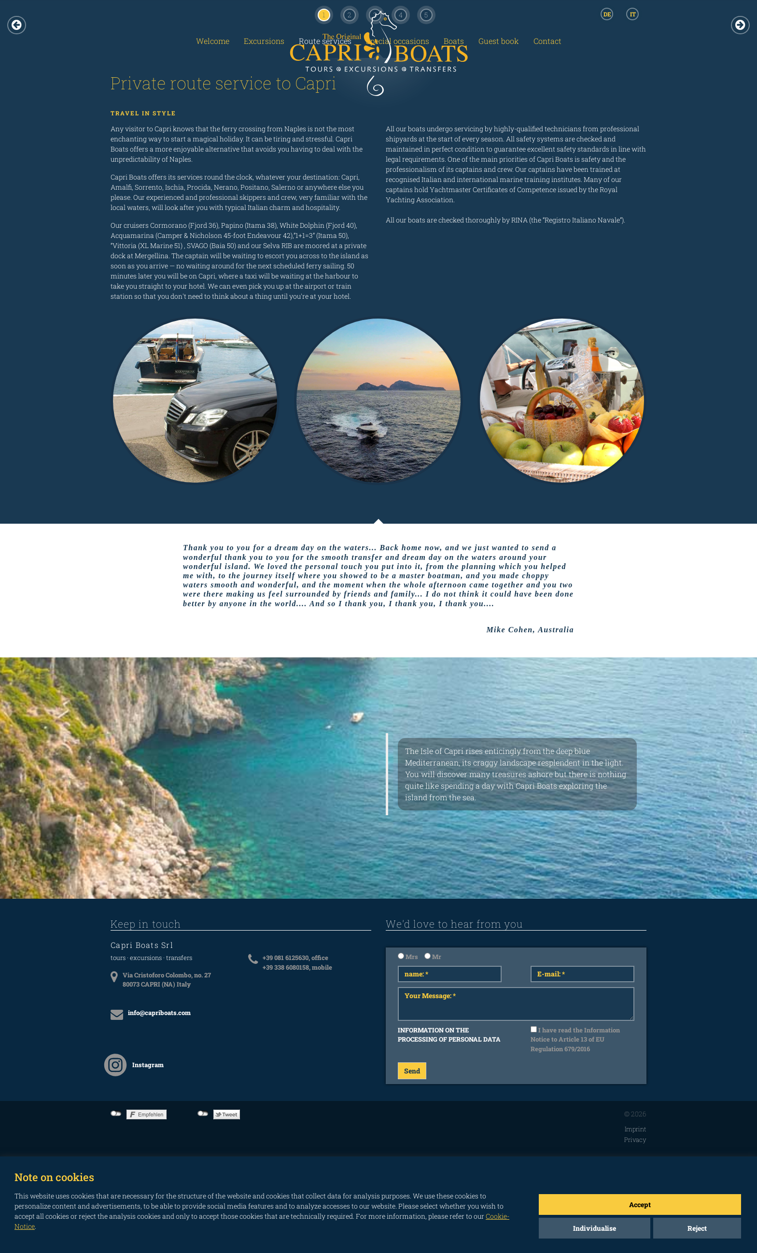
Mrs (408, 956)
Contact (547, 41)
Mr (432, 956)
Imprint (635, 1129)
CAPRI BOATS (378, 63)
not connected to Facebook (116, 1113)
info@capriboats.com (159, 1012)
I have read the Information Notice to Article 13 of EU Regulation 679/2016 (575, 1039)
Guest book (498, 41)
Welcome (212, 41)
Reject (697, 1228)
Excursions (264, 41)
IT (633, 14)
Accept (640, 1204)
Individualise (594, 1228)
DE (607, 14)
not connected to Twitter (203, 1113)
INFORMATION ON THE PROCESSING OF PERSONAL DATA (449, 1035)
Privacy (635, 1139)
